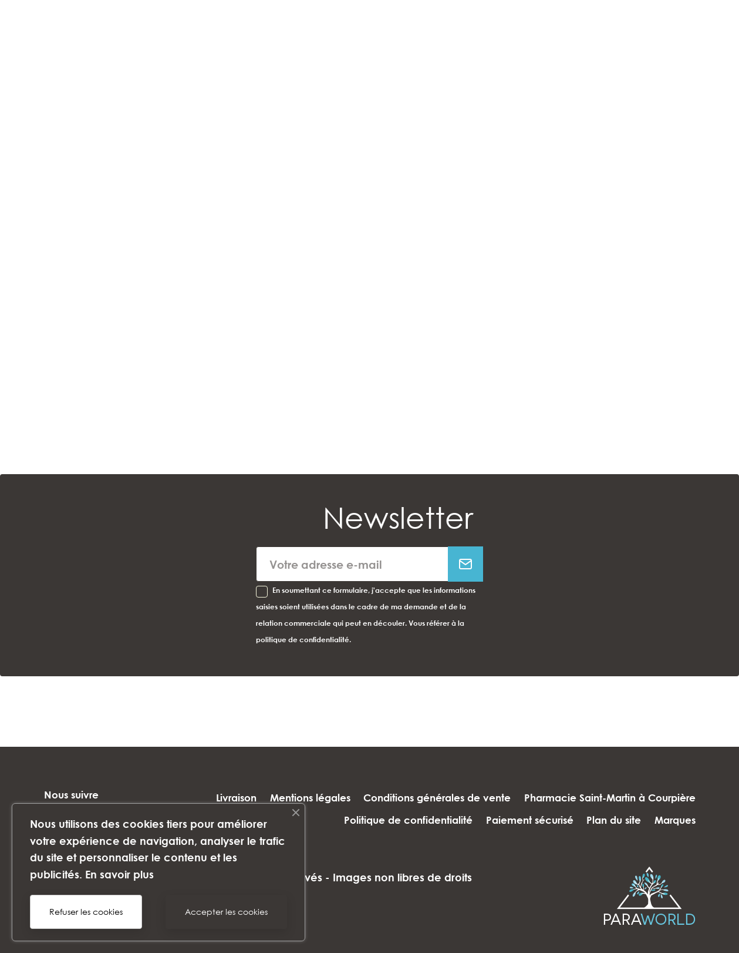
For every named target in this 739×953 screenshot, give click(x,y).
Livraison (406, 775)
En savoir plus (119, 874)
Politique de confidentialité (523, 797)
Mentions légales (487, 775)
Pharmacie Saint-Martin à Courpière (352, 797)
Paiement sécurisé (652, 797)
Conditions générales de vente (622, 775)
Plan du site (606, 820)
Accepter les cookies (226, 911)
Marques (675, 820)
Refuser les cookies (86, 911)
